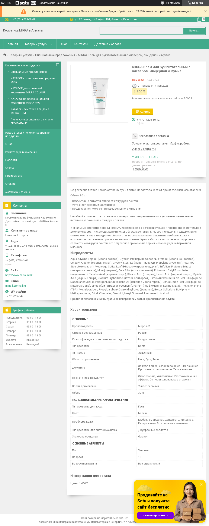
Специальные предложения (55, 55)
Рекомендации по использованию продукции (27, 134)
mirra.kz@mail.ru (15, 285)
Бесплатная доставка (154, 135)
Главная (12, 44)
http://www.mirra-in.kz (18, 275)
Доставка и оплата (107, 44)
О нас (63, 44)
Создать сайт (47, 2)
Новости (11, 160)
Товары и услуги (36, 44)
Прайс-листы (14, 175)
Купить (145, 111)
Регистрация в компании (21, 152)
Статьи (10, 167)
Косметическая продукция (22, 65)
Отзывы (10, 183)
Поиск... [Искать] (194, 30)
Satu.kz (123, 518)
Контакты (81, 44)
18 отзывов (173, 2)
